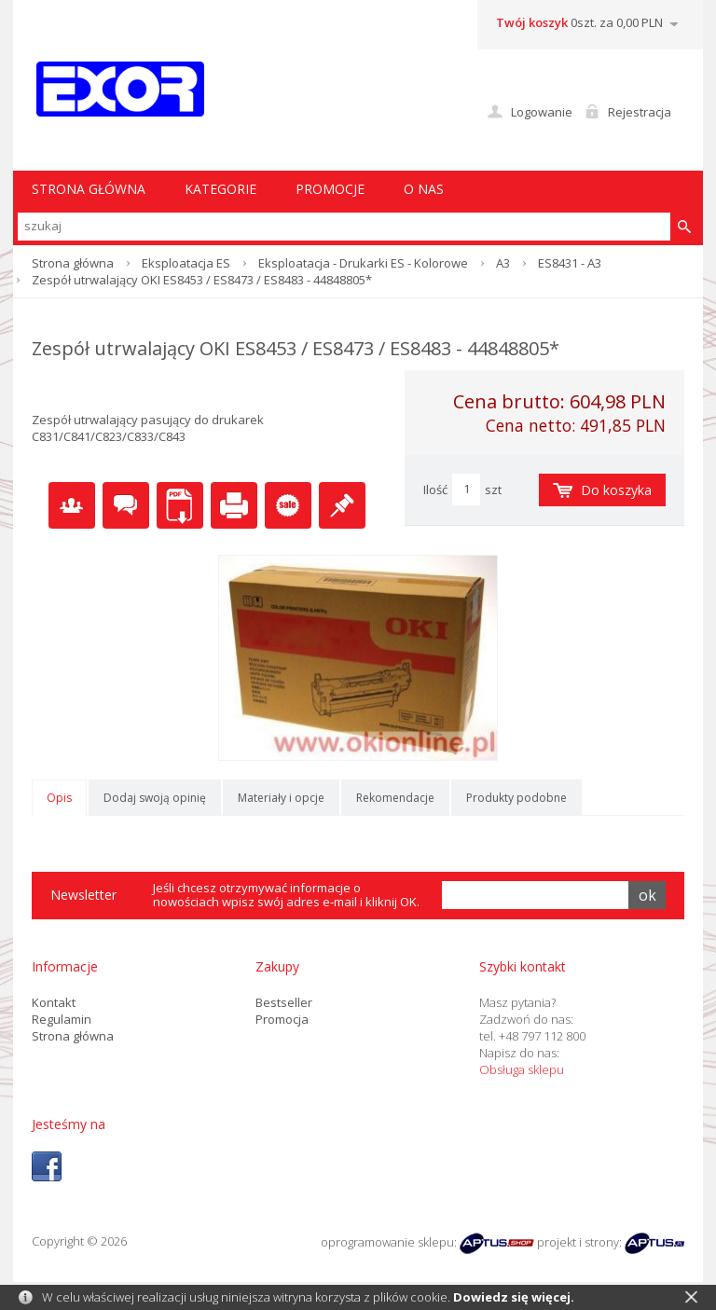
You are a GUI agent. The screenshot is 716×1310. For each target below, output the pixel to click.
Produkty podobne (516, 798)
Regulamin (61, 1019)
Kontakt (54, 1002)
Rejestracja (639, 111)
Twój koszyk (532, 22)
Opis (59, 798)
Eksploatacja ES (186, 263)
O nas (424, 189)
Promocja (282, 1019)
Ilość (435, 489)
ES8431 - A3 (569, 263)
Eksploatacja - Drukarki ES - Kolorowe (363, 263)
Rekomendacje (395, 798)
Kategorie (220, 189)
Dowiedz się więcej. (513, 1297)
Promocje (330, 189)
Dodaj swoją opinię (154, 798)
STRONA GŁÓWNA (88, 189)
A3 (503, 263)
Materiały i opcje (281, 798)
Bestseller (283, 1002)
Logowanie (541, 111)
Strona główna (73, 263)
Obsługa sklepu (521, 1069)
